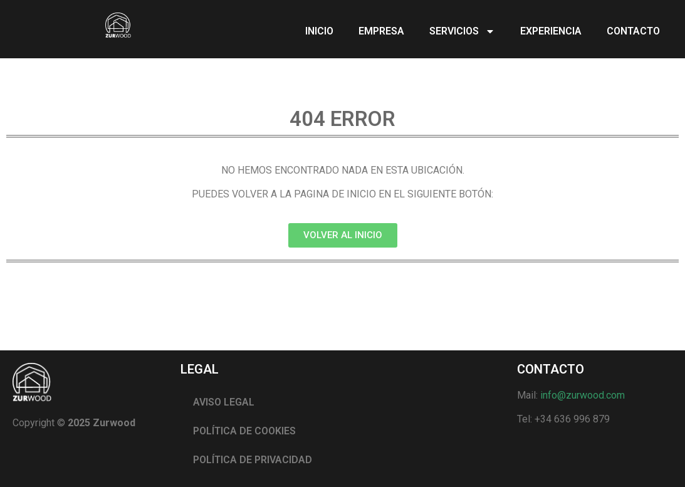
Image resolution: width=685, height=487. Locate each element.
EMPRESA (381, 31)
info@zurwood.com (582, 395)
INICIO (319, 31)
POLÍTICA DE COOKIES (244, 431)
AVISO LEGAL (223, 402)
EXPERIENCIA (551, 31)
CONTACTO (633, 31)
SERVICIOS (462, 31)
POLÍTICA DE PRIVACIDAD (252, 460)
